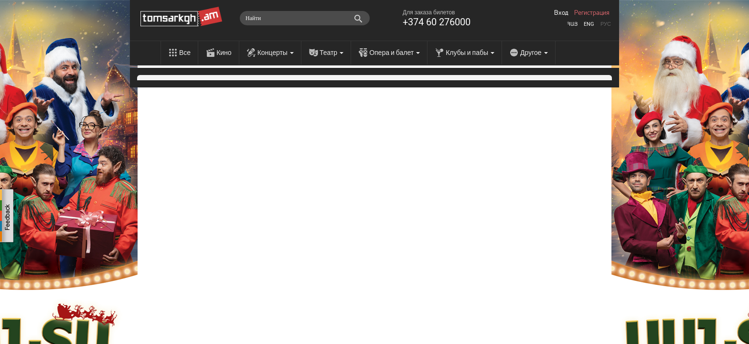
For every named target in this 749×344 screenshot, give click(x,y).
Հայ (572, 24)
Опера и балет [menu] (394, 52)
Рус (605, 24)
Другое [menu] (533, 52)
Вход (561, 13)
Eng (589, 24)
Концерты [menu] (275, 52)
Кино (224, 52)
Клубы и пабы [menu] (470, 52)
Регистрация (592, 13)
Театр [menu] (331, 52)
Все (185, 52)
